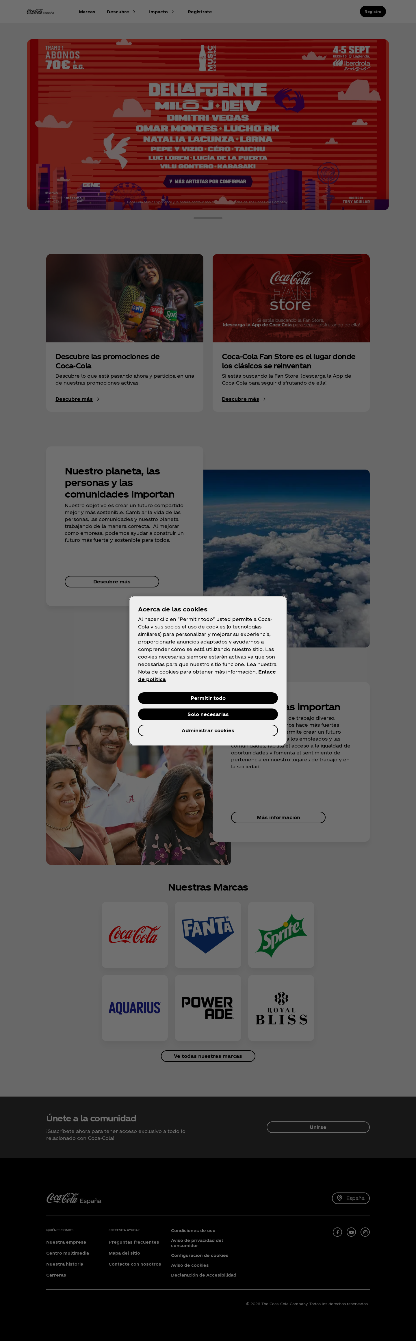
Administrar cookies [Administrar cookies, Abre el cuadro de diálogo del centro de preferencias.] (208, 730)
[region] (208, 670)
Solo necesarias (208, 714)
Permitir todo (208, 698)
